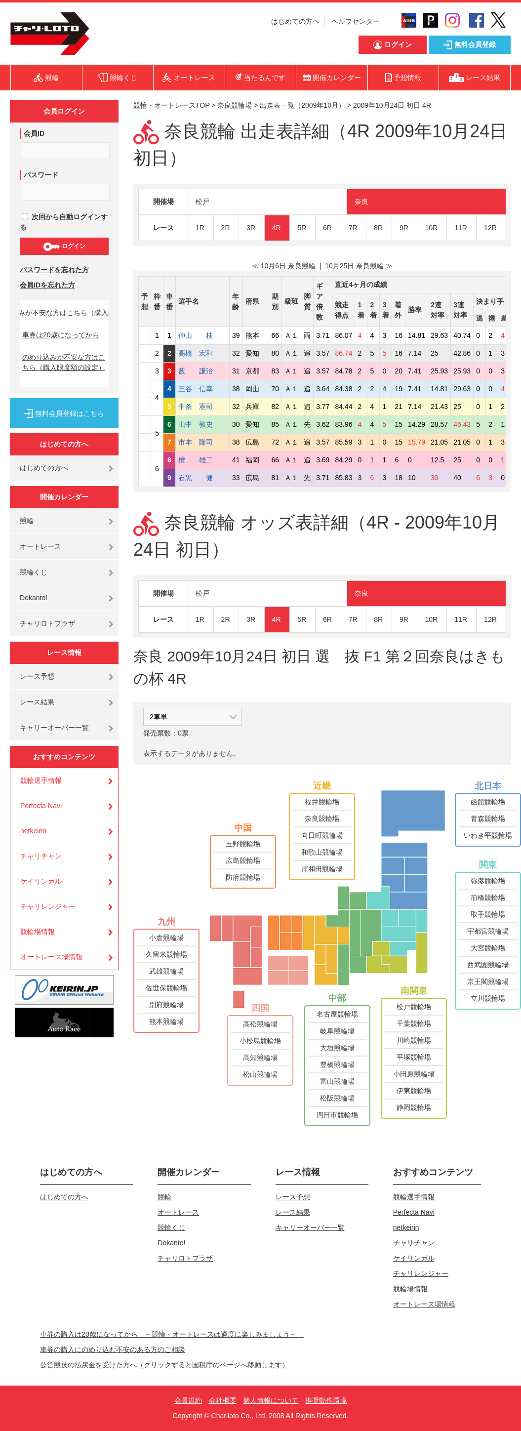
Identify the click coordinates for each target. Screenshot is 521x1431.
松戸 (202, 201)
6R (327, 228)
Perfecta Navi (41, 806)
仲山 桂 (202, 335)
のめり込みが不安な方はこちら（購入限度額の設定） (63, 362)
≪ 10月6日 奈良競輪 (284, 266)
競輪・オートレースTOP (171, 105)
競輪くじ (33, 572)
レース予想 (37, 676)
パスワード (41, 175)
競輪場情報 (37, 932)
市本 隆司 (202, 442)
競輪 (27, 521)
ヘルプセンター (355, 21)
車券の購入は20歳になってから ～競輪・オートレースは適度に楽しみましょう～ (172, 1334)
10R (431, 228)
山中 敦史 (202, 424)
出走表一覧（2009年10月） (302, 105)
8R (378, 228)
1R (200, 228)
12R (490, 228)
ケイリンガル (41, 881)
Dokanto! (33, 598)
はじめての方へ (295, 21)
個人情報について (270, 1400)
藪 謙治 (202, 371)
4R (276, 228)
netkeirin (33, 831)
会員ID (34, 133)
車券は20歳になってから (60, 335)
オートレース (40, 546)
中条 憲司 (202, 406)
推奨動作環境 (326, 1400)
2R (225, 228)
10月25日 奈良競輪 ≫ (359, 266)
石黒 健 (202, 478)
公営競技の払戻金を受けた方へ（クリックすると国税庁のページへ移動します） (164, 1365)
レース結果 (37, 702)
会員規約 (188, 1400)
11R (460, 228)
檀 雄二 (202, 460)
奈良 (361, 201)
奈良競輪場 (234, 105)
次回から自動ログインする (64, 222)
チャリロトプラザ (47, 623)
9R (404, 228)
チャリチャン (41, 856)
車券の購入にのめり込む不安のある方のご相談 (112, 1349)
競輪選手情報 (41, 780)
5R (301, 228)
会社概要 (223, 1400)
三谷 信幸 (202, 389)
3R (250, 228)
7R (353, 228)
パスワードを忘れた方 (54, 270)
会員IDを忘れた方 (47, 285)
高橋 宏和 (202, 353)
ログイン (64, 246)
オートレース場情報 (51, 957)
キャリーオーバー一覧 (54, 728)
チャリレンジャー (48, 906)
